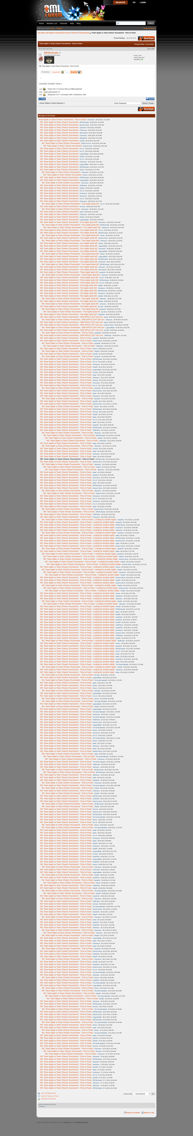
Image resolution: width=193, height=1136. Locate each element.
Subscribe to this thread (48, 1099)
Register (59, 28)
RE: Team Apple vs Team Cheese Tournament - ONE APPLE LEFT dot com (71, 317)
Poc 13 (82, 148)
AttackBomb (83, 138)
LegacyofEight (84, 154)
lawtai (106, 317)
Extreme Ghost (84, 125)
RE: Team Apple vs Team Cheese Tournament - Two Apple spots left (68, 285)
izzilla (81, 212)
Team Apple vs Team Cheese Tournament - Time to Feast (62, 119)
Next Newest (57, 103)
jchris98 (82, 140)
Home (41, 23)
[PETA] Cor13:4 (86, 143)
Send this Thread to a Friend (49, 1096)
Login (52, 28)
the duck (82, 206)
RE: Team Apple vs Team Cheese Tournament (59, 122)
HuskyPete (101, 314)
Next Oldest (45, 103)
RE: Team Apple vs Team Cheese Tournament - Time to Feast (67, 333)
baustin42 (102, 272)
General (75, 33)
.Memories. (101, 267)
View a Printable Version (48, 1093)
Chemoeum (91, 119)
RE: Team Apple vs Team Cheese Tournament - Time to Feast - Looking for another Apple (79, 519)
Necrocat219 (84, 133)
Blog (79, 23)
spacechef (83, 127)
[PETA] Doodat (51, 53)
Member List (52, 23)
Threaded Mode (139, 44)
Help (72, 23)
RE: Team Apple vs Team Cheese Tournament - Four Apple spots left (70, 204)
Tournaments (84, 33)
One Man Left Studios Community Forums (54, 33)
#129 (152, 49)
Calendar (63, 23)
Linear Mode (150, 44)
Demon (82, 169)
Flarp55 (82, 156)
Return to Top (149, 1113)
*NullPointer (83, 185)
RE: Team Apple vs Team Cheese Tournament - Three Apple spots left (69, 272)
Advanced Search (149, 28)
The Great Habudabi (122, 664)
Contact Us (67, 1122)
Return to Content (133, 1113)
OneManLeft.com (82, 1122)
